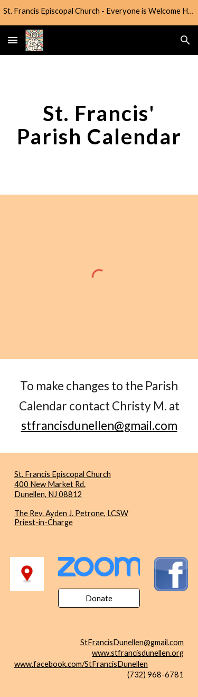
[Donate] (99, 598)
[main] (99, 124)
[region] (99, 12)
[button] (12, 39)
